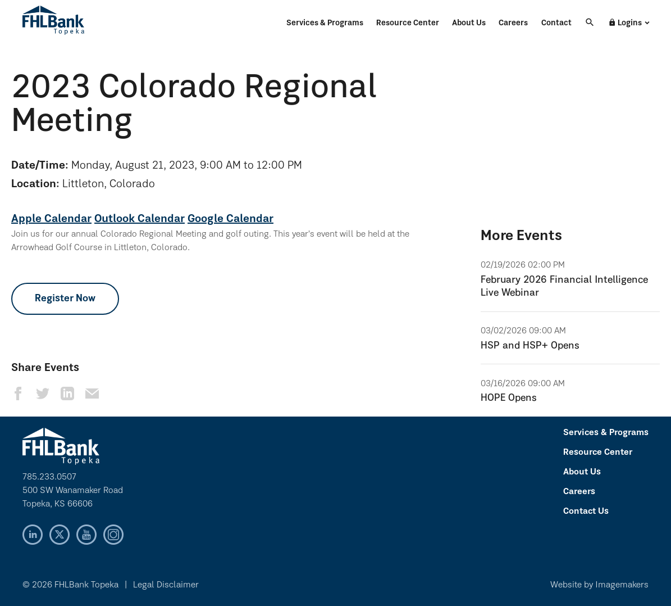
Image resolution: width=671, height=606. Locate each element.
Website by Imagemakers (599, 585)
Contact (556, 23)
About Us (469, 23)
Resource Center (407, 23)
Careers (513, 23)
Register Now (65, 298)
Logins (625, 23)
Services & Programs (324, 23)
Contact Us (586, 511)
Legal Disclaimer (166, 585)
